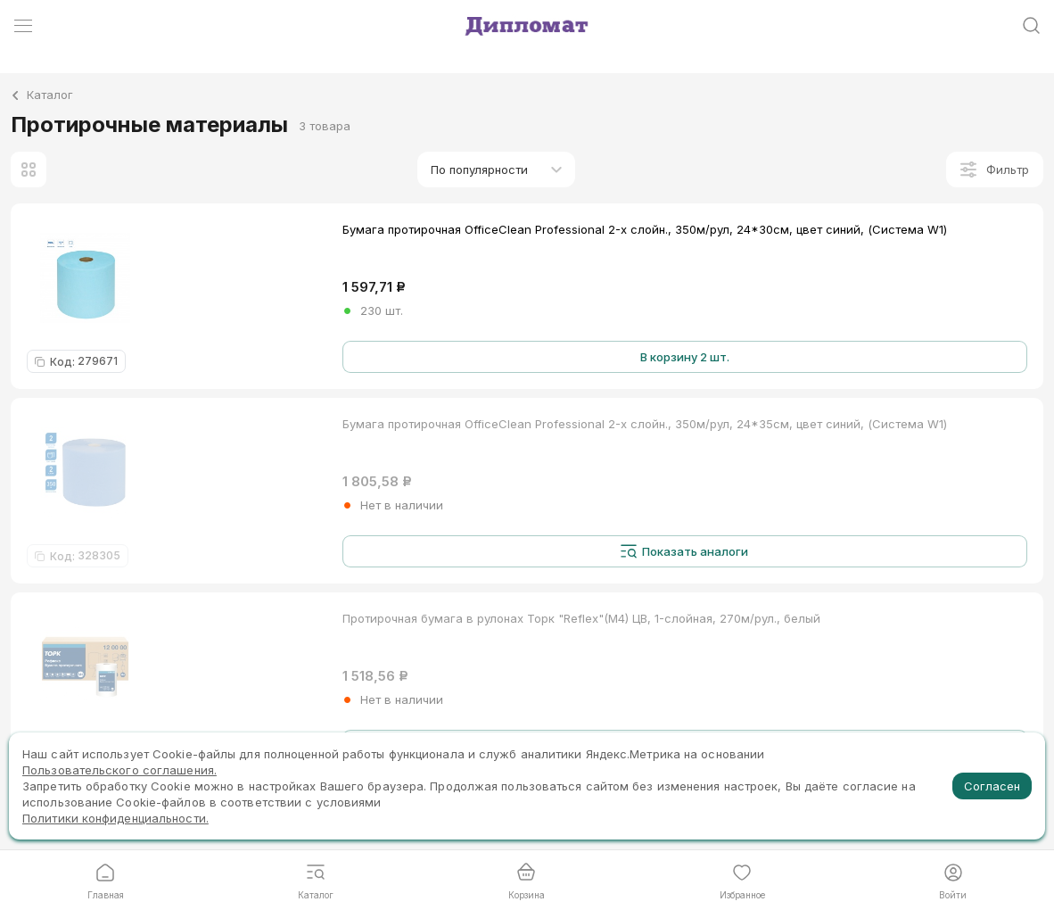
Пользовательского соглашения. (119, 770)
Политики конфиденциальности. (115, 818)
